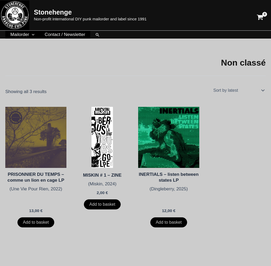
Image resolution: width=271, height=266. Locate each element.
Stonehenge (53, 12)
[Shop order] (238, 90)
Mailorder (22, 35)
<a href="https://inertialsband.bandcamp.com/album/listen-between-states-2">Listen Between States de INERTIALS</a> (168, 198)
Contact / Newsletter (63, 34)
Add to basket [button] (36, 222)
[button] (31, 35)
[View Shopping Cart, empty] (260, 15)
